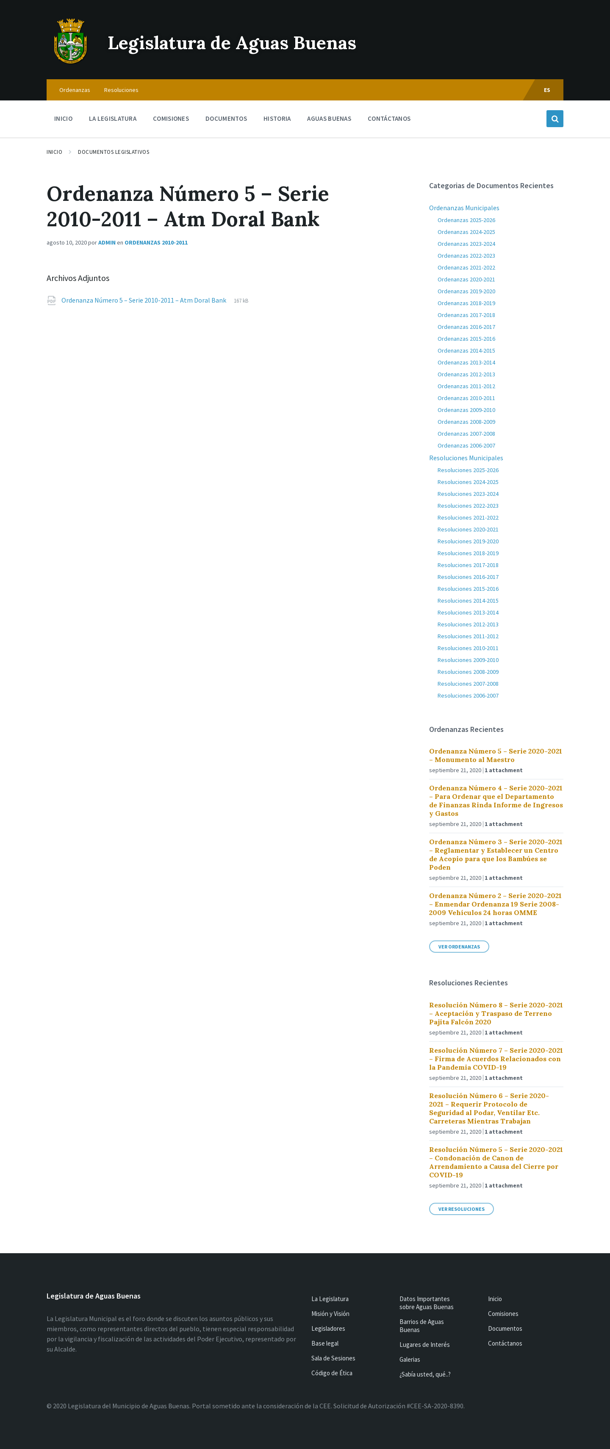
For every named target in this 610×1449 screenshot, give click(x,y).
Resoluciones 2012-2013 (468, 624)
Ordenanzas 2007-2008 (466, 433)
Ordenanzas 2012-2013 (466, 374)
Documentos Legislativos (113, 152)
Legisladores (328, 1328)
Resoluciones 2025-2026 (468, 470)
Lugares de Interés (424, 1345)
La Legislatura (330, 1299)
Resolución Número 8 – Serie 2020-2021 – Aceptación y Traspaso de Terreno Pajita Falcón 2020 (496, 1013)
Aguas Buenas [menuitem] (329, 118)
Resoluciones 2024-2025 (468, 482)
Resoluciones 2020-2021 (468, 529)
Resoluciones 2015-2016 (468, 588)
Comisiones (503, 1314)
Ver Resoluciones (461, 1209)
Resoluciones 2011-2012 (468, 636)
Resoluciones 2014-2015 (468, 600)
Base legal (324, 1343)
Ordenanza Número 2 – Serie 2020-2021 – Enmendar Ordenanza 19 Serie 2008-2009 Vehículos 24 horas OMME (495, 904)
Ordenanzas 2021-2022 (466, 267)
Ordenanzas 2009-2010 (466, 410)
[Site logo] (71, 62)
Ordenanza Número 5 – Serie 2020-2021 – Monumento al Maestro (495, 755)
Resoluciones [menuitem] (121, 90)
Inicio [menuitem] (63, 118)
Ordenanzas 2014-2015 (466, 350)
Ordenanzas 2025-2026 (466, 220)
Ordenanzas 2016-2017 (466, 327)
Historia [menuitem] (277, 118)
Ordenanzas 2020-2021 (466, 279)
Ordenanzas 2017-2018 (466, 315)
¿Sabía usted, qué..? (425, 1374)
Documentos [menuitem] (226, 118)
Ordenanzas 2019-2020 (466, 291)
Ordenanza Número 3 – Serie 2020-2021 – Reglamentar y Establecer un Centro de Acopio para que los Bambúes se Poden (496, 854)
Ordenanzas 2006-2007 (466, 445)
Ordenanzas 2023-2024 (466, 244)
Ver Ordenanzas (459, 946)
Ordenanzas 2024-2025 (466, 232)
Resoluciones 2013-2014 (468, 612)
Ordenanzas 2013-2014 (466, 362)
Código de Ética (331, 1373)
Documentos (505, 1328)
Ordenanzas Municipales (464, 207)
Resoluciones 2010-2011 (468, 648)
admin (107, 242)
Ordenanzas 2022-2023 (466, 255)
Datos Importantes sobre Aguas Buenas (426, 1303)
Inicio (54, 152)
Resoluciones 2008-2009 (468, 672)
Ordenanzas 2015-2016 (466, 338)
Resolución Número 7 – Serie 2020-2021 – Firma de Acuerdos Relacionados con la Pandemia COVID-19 (496, 1058)
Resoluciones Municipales (466, 457)
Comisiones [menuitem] (171, 118)
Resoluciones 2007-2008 (468, 683)
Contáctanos (505, 1343)
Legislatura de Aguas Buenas (248, 42)
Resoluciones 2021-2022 (468, 517)
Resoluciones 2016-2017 (468, 577)
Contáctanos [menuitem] (389, 118)
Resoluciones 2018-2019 (468, 553)
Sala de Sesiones (333, 1358)
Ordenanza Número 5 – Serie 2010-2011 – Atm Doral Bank (144, 300)
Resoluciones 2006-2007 (468, 695)
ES (547, 90)
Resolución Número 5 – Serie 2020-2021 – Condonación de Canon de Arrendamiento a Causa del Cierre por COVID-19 (496, 1162)
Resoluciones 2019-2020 (468, 541)
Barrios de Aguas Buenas (421, 1326)
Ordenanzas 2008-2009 (466, 422)
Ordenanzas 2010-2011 (156, 242)
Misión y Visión (330, 1314)
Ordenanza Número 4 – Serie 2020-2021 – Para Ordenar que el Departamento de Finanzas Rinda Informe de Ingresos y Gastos (496, 801)
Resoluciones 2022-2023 (468, 505)
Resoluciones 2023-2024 (468, 494)
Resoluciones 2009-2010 (468, 660)
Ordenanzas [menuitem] (74, 90)
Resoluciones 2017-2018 (468, 565)
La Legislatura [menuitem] (112, 118)
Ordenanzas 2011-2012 (466, 386)
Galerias (409, 1359)
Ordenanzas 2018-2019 (466, 303)
